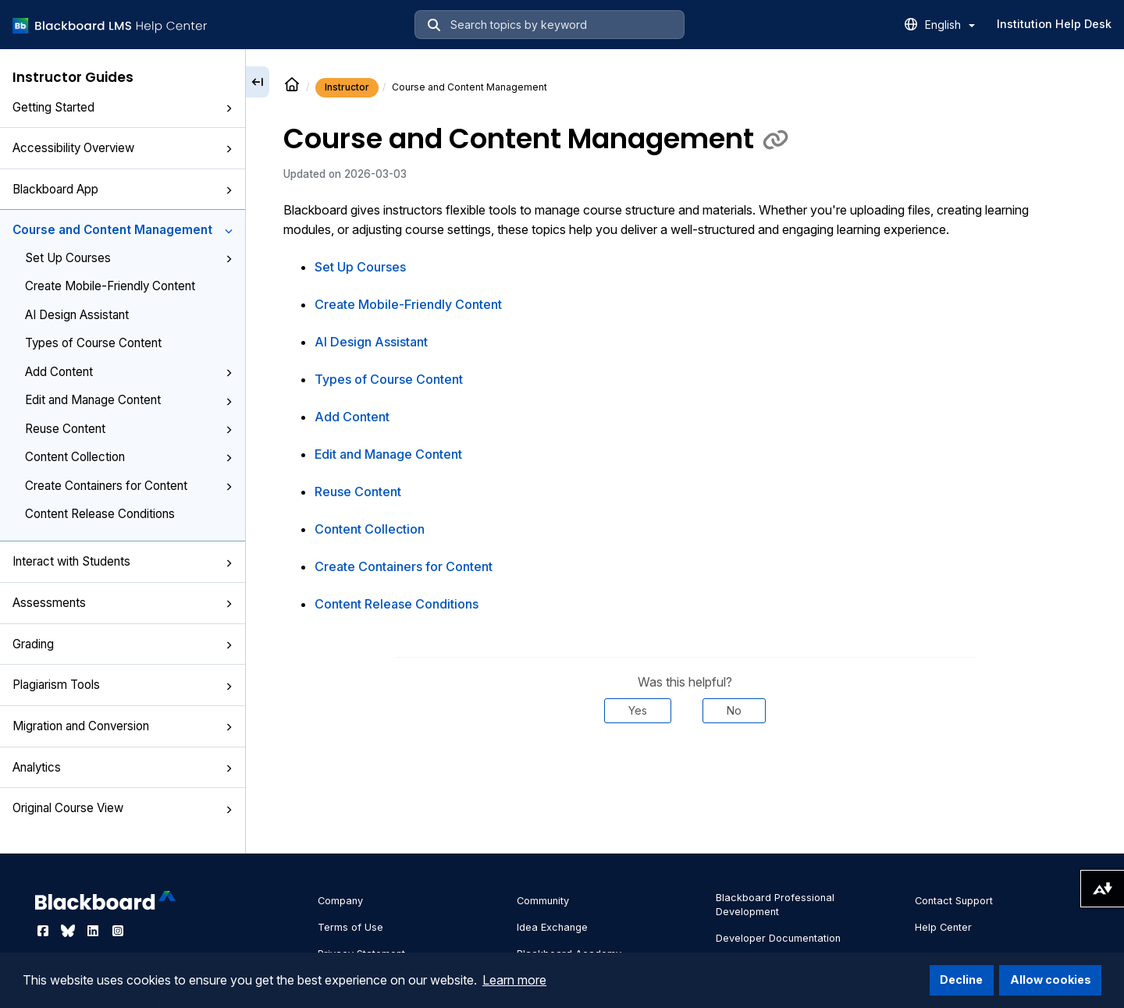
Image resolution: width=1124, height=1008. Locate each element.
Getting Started (122, 107)
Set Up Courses (129, 257)
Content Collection (129, 456)
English (950, 24)
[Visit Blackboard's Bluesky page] (69, 931)
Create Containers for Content (129, 485)
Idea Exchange (552, 927)
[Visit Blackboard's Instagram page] (118, 931)
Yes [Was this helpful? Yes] (637, 710)
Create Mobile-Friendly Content (110, 286)
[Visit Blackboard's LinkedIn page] (94, 931)
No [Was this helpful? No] (734, 710)
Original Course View (122, 807)
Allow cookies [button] (1050, 979)
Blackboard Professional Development (775, 904)
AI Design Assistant (77, 314)
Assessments (122, 602)
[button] (229, 108)
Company (340, 901)
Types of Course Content (93, 342)
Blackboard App (122, 189)
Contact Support (954, 901)
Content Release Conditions (100, 513)
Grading (122, 644)
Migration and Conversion (122, 726)
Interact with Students (122, 561)
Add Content (129, 371)
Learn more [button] (514, 980)
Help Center (943, 927)
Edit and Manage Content (129, 399)
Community (543, 901)
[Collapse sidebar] (257, 82)
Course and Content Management (122, 229)
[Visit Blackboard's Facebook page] (44, 931)
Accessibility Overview (122, 147)
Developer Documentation (778, 938)
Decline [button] (961, 979)
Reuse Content (129, 428)
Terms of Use (350, 927)
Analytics (122, 767)
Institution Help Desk (1054, 23)
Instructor (347, 87)
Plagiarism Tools (122, 684)
